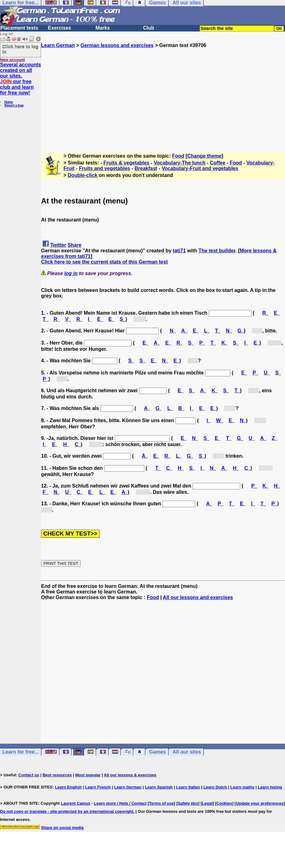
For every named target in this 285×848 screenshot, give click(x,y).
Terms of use (161, 803)
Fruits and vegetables (104, 168)
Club (148, 28)
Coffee (218, 162)
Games (157, 752)
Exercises (59, 28)
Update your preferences (259, 803)
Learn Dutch (215, 787)
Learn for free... (20, 752)
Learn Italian (188, 787)
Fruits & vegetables (127, 162)
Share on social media (62, 827)
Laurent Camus (76, 803)
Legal (207, 803)
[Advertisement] (163, 92)
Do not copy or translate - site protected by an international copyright (66, 811)
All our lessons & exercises (130, 775)
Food (178, 156)
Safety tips (188, 803)
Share (74, 245)
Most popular (88, 775)
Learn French (97, 787)
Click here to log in (20, 49)
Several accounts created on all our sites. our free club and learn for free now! (20, 78)
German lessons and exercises (117, 45)
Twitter (58, 245)
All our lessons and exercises (198, 597)
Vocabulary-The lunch (179, 162)
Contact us (28, 775)
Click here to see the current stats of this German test (104, 261)
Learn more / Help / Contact (120, 803)
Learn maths (242, 787)
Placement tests (19, 28)
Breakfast (145, 168)
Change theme (204, 156)
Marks (103, 28)
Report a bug (14, 105)
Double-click (82, 175)
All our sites (186, 752)
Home (8, 102)
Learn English (68, 787)
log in (71, 273)
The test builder (217, 250)
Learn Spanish (159, 787)
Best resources (57, 775)
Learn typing (270, 787)
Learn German (58, 45)
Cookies (224, 803)
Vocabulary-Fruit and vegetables (200, 168)
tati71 (179, 250)
